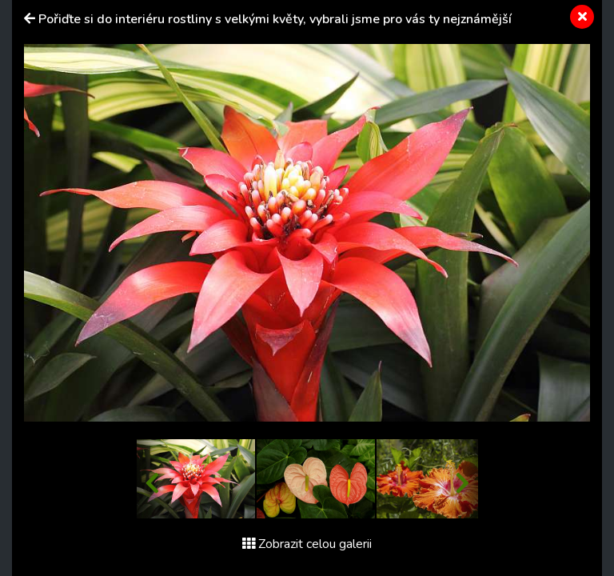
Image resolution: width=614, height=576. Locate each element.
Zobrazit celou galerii (307, 544)
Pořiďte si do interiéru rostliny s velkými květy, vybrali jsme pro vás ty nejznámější (275, 19)
